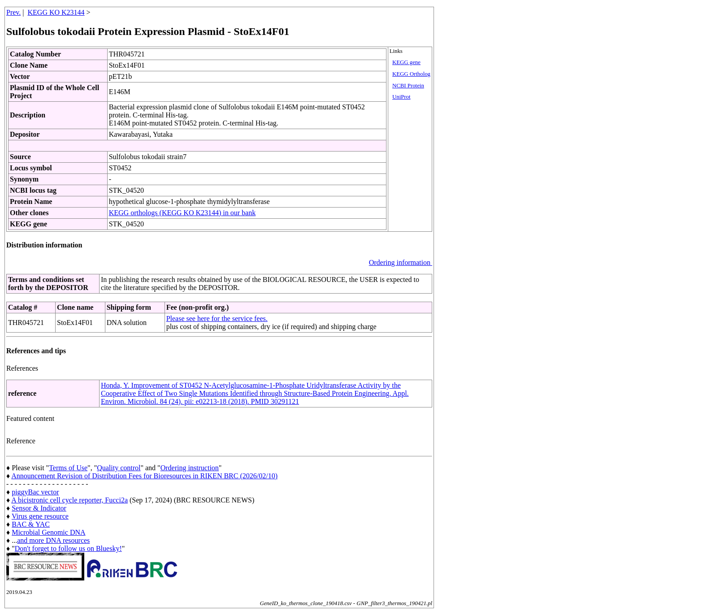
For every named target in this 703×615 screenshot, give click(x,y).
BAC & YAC (31, 524)
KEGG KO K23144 (56, 12)
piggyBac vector (35, 492)
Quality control (118, 468)
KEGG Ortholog (411, 74)
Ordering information (400, 262)
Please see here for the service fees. (217, 318)
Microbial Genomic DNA (48, 532)
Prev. (13, 12)
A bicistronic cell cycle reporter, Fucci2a (69, 500)
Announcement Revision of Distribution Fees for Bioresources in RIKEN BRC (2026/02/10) (144, 476)
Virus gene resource (40, 516)
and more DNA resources (53, 540)
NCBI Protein (408, 85)
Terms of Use (68, 468)
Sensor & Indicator (39, 508)
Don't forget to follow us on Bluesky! (68, 548)
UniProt (401, 97)
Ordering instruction (190, 468)
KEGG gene (406, 62)
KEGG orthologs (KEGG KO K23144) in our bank (182, 213)
